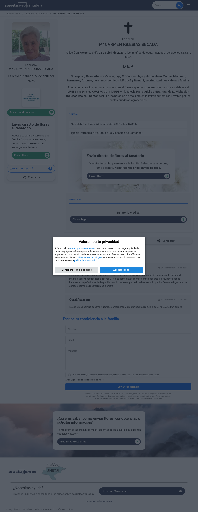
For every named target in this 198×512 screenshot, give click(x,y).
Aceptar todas (121, 270)
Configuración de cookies (77, 270)
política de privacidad (84, 260)
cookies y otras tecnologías (82, 248)
